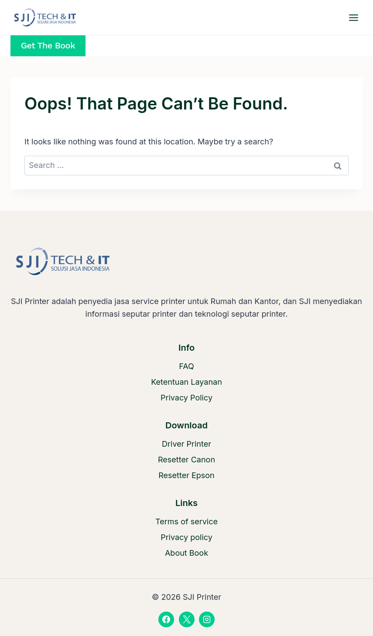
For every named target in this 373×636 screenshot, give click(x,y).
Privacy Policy (186, 397)
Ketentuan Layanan (186, 381)
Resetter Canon (186, 459)
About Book (186, 552)
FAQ (186, 366)
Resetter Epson (186, 475)
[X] (187, 619)
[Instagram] (207, 619)
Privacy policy (186, 537)
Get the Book (48, 46)
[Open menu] (353, 17)
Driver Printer (186, 443)
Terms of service (186, 521)
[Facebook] (166, 619)
